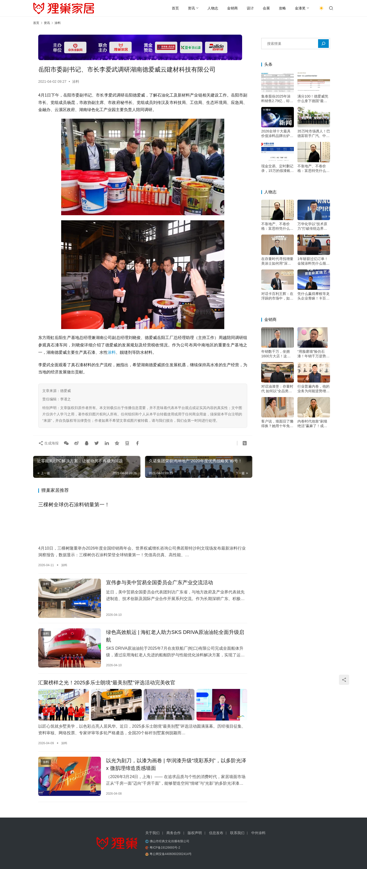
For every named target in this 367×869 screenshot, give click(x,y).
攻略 (282, 8)
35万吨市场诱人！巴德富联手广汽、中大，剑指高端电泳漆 (313, 133)
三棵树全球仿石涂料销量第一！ (74, 504)
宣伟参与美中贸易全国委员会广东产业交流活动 (159, 582)
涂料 (75, 81)
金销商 (232, 8)
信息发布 (216, 833)
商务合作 (173, 833)
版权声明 (195, 833)
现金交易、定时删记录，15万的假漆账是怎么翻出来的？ (277, 168)
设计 (250, 8)
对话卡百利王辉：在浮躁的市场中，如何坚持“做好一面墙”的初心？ (277, 296)
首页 (175, 8)
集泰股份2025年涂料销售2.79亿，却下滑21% (277, 98)
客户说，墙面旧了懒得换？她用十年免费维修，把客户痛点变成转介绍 (277, 423)
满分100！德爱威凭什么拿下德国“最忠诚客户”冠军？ (312, 98)
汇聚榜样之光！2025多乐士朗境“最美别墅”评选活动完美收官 (106, 682)
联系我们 (237, 833)
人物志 (212, 8)
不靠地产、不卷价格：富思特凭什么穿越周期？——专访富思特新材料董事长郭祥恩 (313, 168)
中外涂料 (258, 833)
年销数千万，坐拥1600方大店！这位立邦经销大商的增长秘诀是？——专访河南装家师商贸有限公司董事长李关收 (277, 353)
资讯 (191, 8)
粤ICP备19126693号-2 (165, 847)
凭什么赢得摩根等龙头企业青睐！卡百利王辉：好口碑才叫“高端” (313, 296)
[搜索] (323, 43)
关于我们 (152, 833)
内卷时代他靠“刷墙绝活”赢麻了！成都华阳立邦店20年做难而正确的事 (313, 423)
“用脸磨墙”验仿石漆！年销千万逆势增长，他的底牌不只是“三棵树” (313, 353)
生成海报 (48, 443)
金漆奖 (300, 8)
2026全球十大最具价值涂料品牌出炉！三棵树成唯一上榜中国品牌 (277, 133)
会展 (266, 8)
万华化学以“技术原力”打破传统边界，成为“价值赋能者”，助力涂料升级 (312, 226)
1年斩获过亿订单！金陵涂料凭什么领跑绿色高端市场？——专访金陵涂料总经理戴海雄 (313, 261)
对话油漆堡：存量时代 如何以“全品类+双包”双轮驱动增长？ (277, 388)
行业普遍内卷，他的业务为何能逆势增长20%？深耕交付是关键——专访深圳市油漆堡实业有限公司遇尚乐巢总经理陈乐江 (313, 388)
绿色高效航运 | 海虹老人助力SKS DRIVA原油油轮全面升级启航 (175, 636)
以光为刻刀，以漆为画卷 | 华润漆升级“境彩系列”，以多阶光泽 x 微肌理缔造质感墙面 (176, 764)
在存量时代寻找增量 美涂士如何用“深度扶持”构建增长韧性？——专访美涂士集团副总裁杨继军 (277, 261)
